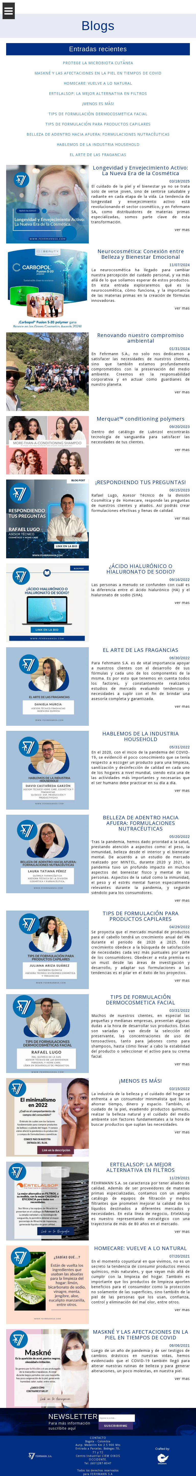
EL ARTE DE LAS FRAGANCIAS (98, 154)
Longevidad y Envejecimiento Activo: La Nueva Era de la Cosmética (140, 170)
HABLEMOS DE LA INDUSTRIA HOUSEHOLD (98, 144)
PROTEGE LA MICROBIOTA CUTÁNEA (98, 62)
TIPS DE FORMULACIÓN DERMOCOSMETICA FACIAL (98, 113)
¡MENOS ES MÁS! (98, 103)
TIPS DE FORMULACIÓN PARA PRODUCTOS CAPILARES (98, 124)
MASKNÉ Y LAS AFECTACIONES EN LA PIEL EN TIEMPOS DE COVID (98, 73)
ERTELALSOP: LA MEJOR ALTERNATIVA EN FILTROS (98, 93)
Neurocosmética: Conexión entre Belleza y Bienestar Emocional (140, 254)
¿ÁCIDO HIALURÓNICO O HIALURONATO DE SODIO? (140, 569)
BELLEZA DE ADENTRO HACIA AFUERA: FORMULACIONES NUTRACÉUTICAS (98, 134)
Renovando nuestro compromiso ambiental (140, 338)
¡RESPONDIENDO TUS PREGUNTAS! (140, 482)
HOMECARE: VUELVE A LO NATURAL (98, 83)
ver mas (182, 229)
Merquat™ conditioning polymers (141, 419)
